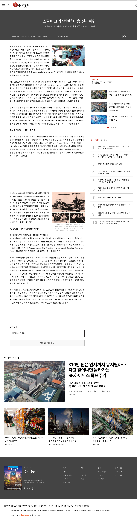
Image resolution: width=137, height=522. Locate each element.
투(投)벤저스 (98, 82)
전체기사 (66, 483)
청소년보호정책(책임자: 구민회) (78, 506)
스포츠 (65, 479)
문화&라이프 (68, 475)
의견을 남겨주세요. (18, 333)
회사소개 (14, 506)
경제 (82, 468)
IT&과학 (84, 475)
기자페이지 (102, 479)
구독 (110, 83)
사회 (65, 472)
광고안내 (118, 475)
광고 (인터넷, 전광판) (25, 506)
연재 (99, 468)
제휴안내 (37, 506)
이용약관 (51, 506)
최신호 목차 (102, 472)
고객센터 (44, 506)
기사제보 (118, 468)
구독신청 (118, 472)
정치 (65, 468)
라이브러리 (102, 475)
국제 (82, 472)
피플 (82, 479)
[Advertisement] (42, 174)
